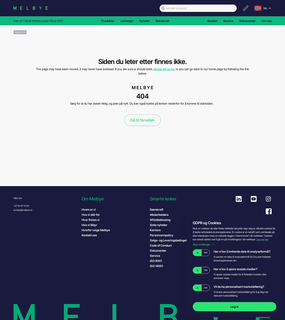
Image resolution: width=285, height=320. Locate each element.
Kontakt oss (89, 235)
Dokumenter (247, 21)
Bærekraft (162, 21)
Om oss (267, 21)
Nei (205, 252)
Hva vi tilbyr (89, 225)
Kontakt (212, 21)
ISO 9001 (159, 261)
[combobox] (198, 8)
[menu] (262, 8)
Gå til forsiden (142, 120)
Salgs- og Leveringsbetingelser (170, 240)
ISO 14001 (160, 266)
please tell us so (164, 69)
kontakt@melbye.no (23, 210)
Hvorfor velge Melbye (96, 230)
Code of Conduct (164, 245)
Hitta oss (18, 198)
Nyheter (144, 21)
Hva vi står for (91, 215)
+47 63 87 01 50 (21, 205)
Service (228, 21)
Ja (197, 252)
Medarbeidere (159, 215)
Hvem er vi (89, 209)
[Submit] (162, 8)
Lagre (234, 306)
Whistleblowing (160, 220)
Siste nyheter (158, 225)
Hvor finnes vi (91, 220)
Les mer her (262, 239)
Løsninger (126, 21)
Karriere (155, 230)
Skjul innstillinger (204, 244)
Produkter (108, 21)
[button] (114, 199)
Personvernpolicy (161, 235)
